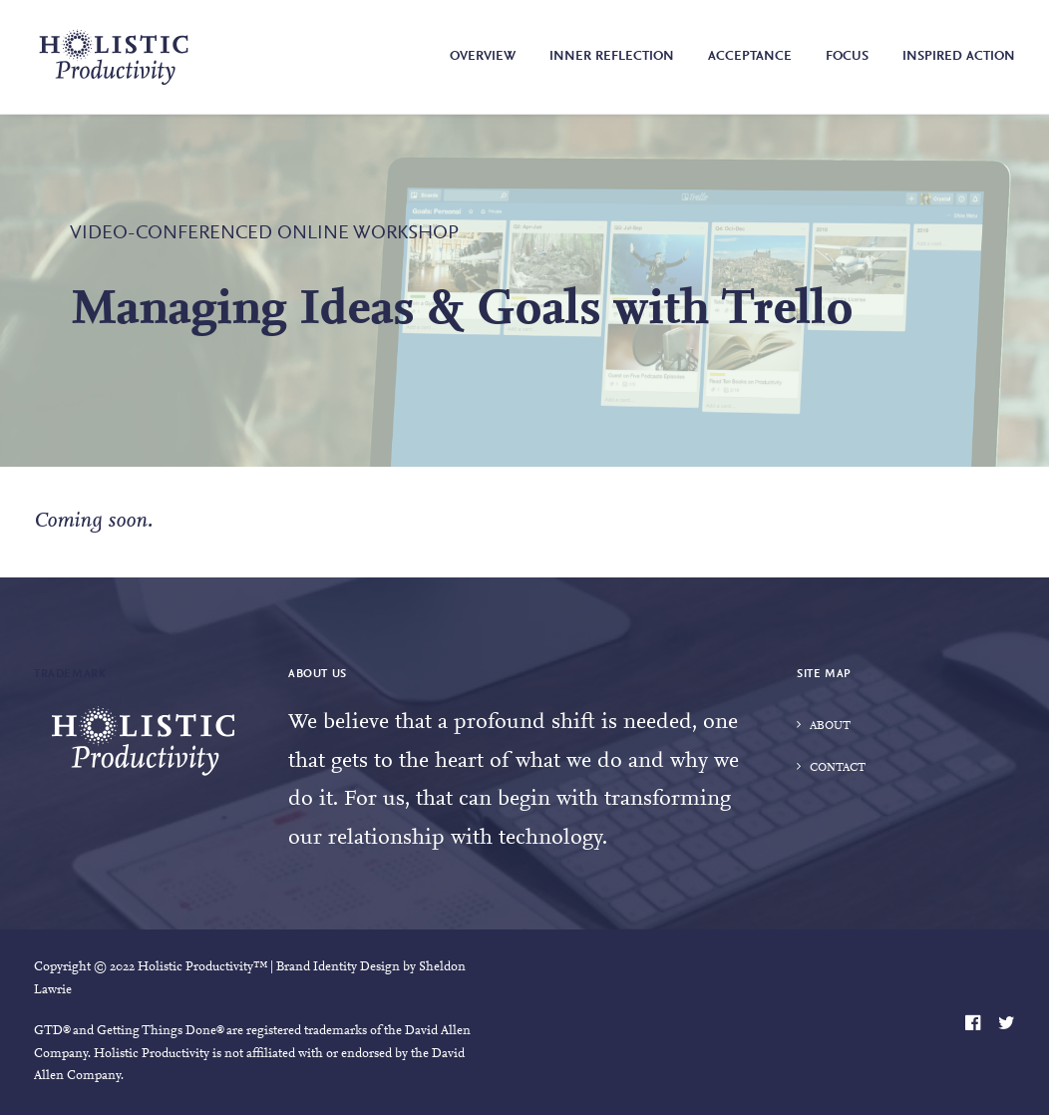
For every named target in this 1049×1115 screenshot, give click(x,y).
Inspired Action (958, 57)
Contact (838, 768)
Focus (847, 57)
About (830, 726)
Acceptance (750, 57)
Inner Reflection (611, 57)
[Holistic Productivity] (113, 57)
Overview (483, 57)
